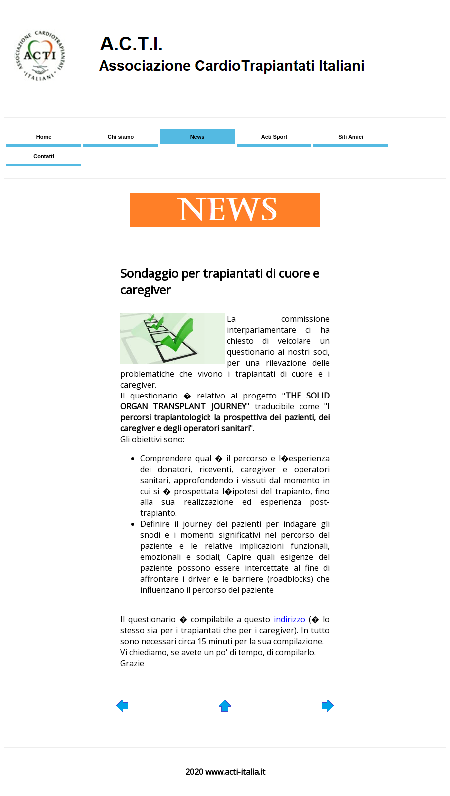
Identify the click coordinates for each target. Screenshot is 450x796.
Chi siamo (121, 137)
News (197, 137)
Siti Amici (350, 137)
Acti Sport (274, 137)
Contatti (43, 156)
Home (44, 137)
